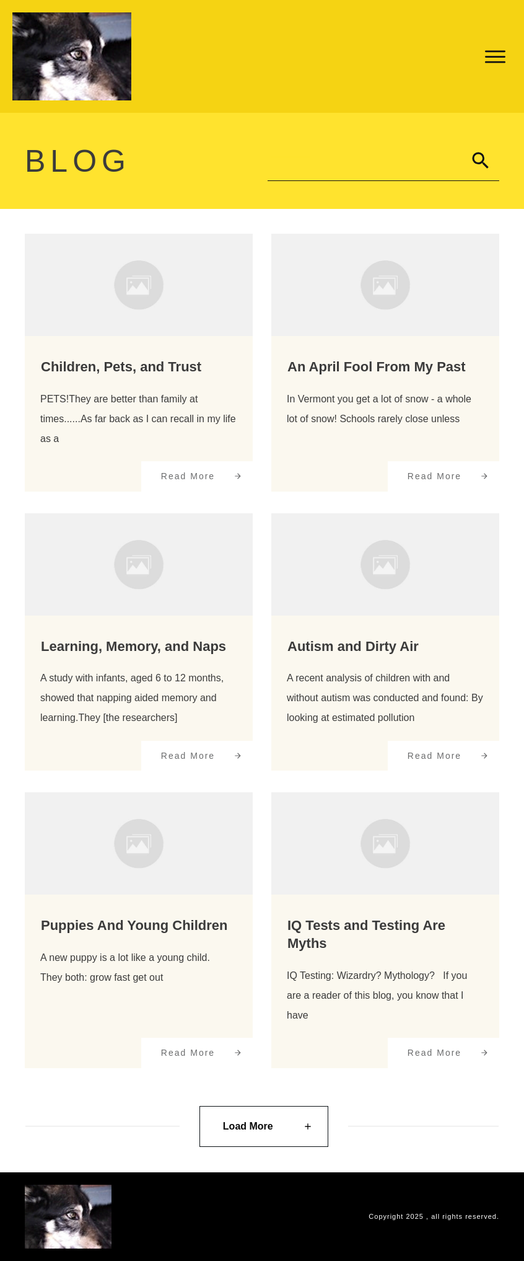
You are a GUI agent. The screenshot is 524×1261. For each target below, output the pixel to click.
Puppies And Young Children (134, 925)
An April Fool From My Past (376, 366)
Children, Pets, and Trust (121, 366)
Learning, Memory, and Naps (133, 646)
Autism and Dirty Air (353, 646)
